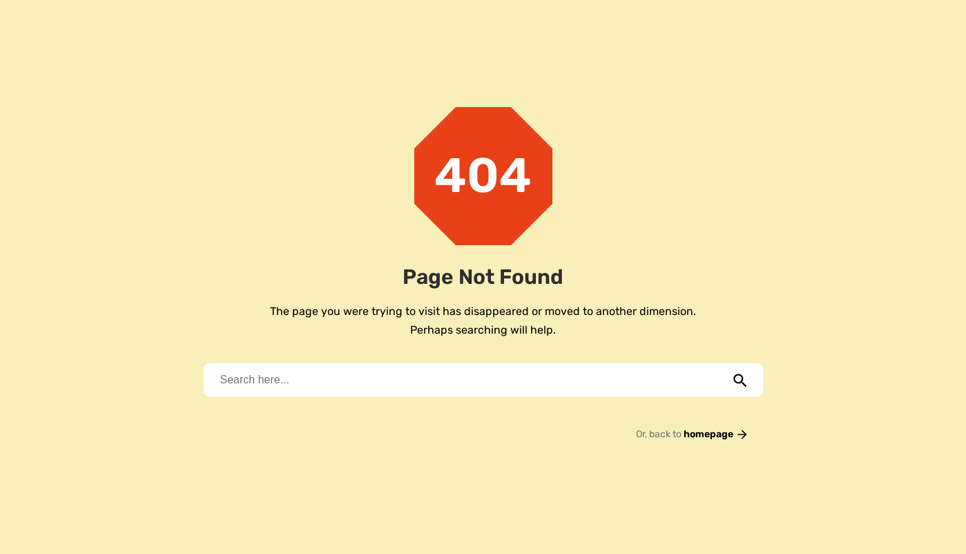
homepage (716, 434)
